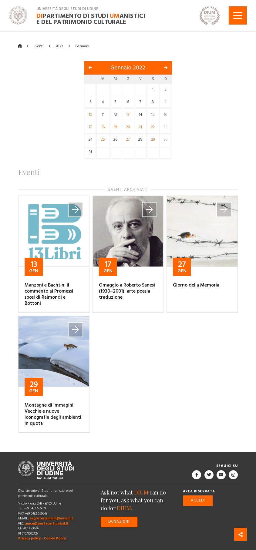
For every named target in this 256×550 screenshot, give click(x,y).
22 (153, 127)
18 (103, 127)
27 (128, 139)
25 (103, 139)
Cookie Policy (55, 538)
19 (115, 127)
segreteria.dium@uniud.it (51, 518)
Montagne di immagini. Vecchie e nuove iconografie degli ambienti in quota (53, 413)
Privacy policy (29, 538)
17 (90, 127)
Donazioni (119, 521)
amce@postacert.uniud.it (47, 523)
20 (128, 127)
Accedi (198, 500)
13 (128, 114)
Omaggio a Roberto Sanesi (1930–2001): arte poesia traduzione (127, 291)
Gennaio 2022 (127, 68)
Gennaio (82, 46)
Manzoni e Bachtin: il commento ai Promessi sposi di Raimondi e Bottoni (49, 294)
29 (153, 139)
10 (90, 114)
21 (140, 127)
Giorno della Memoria (196, 285)
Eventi (38, 46)
